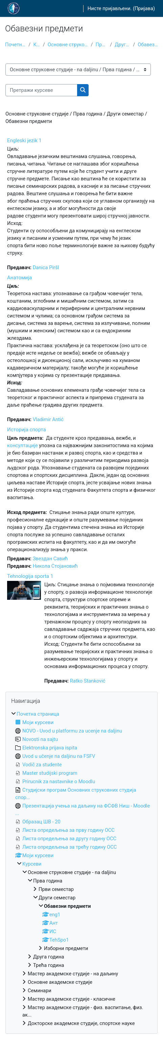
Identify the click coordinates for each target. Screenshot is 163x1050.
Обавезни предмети (148, 45)
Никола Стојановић (55, 566)
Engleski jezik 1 (24, 140)
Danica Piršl (46, 267)
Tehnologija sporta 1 (30, 576)
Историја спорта (26, 430)
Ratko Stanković (88, 681)
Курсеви (36, 45)
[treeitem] (81, 868)
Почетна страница (15, 45)
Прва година (102, 45)
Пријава (144, 8)
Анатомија (19, 278)
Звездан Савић (50, 559)
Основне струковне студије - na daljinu (68, 45)
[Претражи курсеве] (41, 90)
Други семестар (122, 45)
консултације (22, 445)
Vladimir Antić (48, 419)
